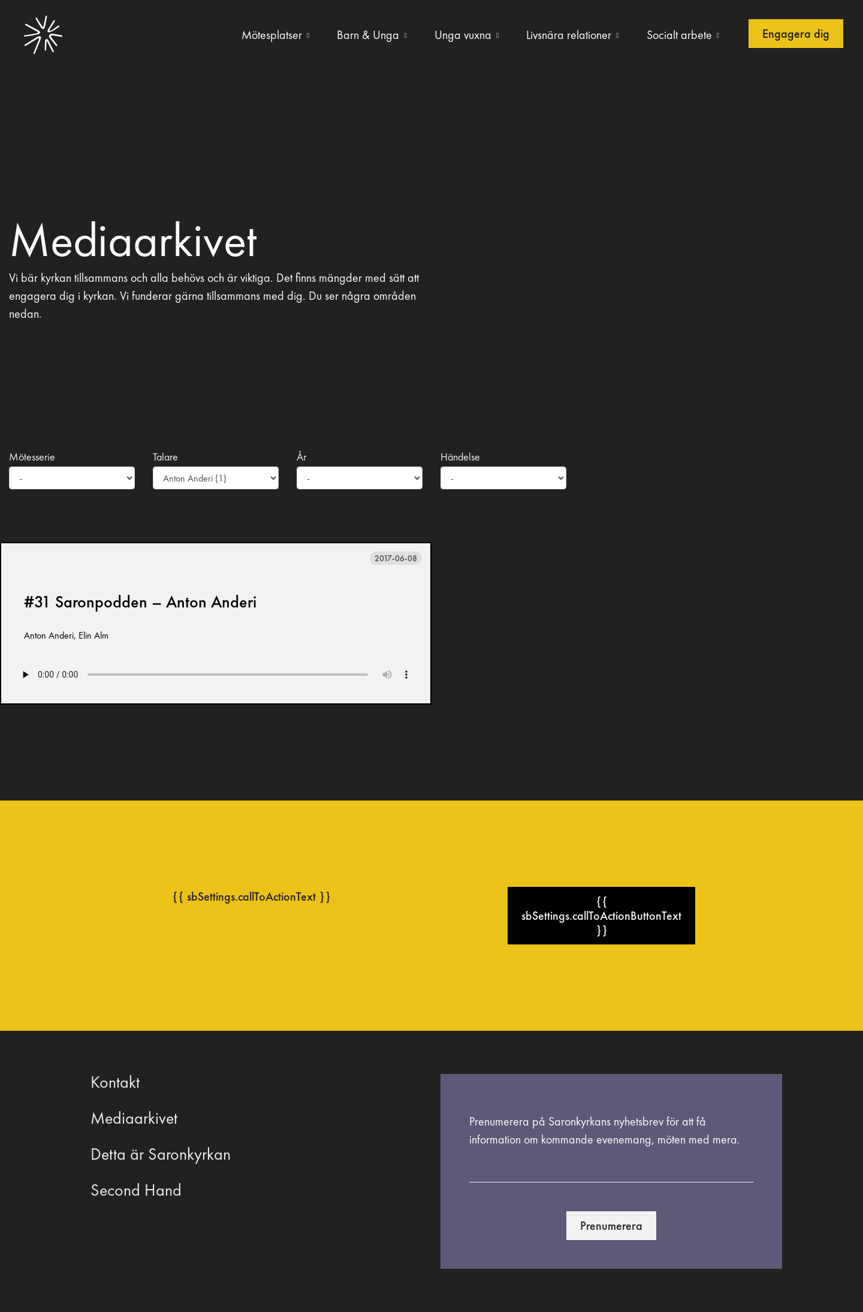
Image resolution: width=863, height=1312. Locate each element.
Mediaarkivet (133, 1118)
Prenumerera (611, 1225)
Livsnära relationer (568, 35)
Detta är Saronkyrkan (160, 1154)
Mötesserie (32, 457)
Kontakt (115, 1082)
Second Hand (136, 1189)
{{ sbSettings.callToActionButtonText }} (601, 915)
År (301, 457)
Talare (165, 457)
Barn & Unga (368, 35)
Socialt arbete (679, 35)
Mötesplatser (272, 35)
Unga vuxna (462, 35)
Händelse (460, 457)
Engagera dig (795, 33)
